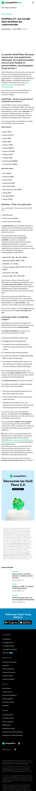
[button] (18, 493)
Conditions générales (7, 728)
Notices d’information (7, 722)
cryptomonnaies (7, 87)
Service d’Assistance (18, 730)
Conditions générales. (22, 722)
